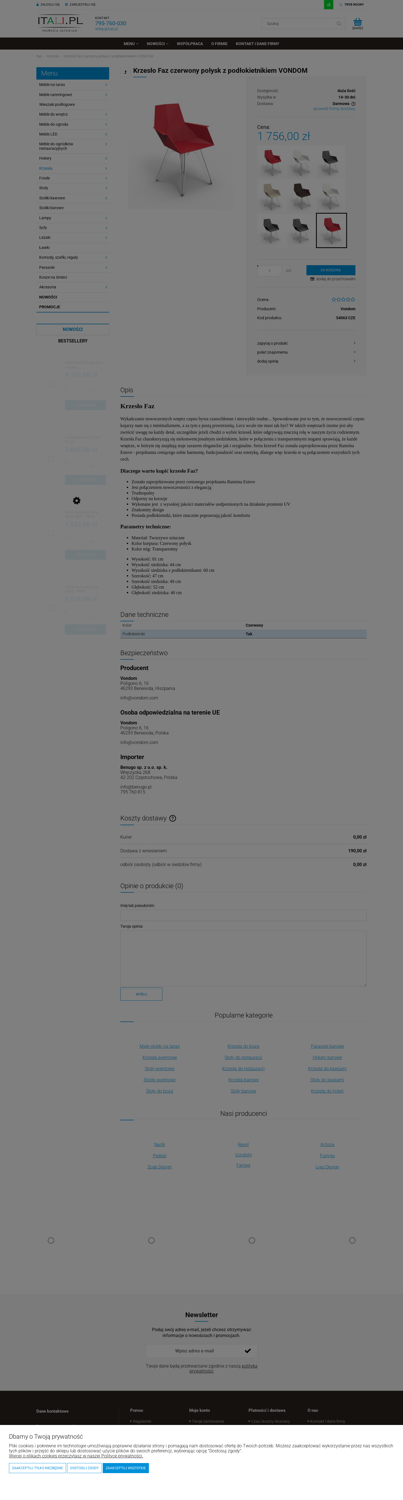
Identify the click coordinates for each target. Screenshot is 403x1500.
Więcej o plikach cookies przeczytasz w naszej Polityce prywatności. (76, 1456)
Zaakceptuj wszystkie (126, 1468)
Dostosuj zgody (84, 1468)
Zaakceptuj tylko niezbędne (37, 1468)
